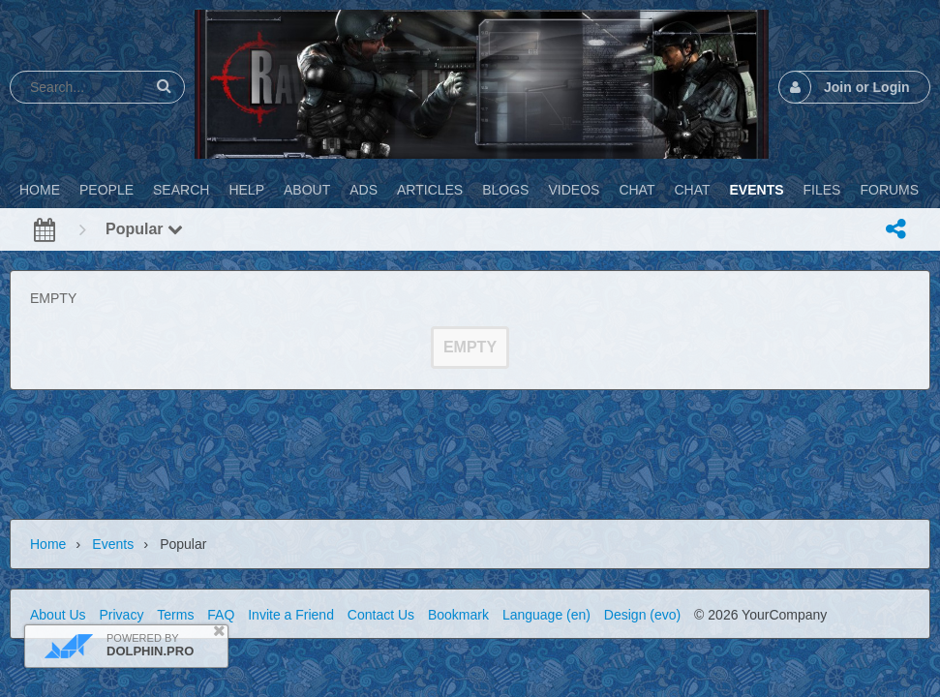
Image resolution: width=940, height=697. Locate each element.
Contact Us (381, 614)
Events (113, 544)
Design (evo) (642, 614)
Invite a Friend (291, 614)
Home (48, 544)
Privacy (121, 614)
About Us (58, 614)
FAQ (220, 614)
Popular (144, 229)
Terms (175, 614)
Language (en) (546, 614)
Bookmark (458, 614)
